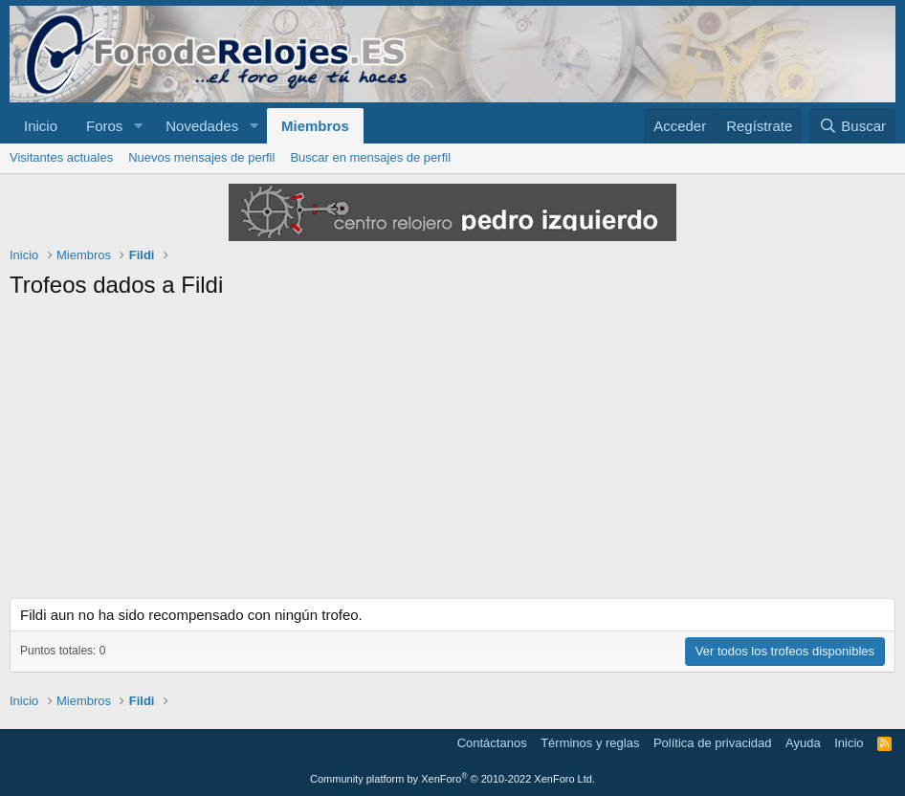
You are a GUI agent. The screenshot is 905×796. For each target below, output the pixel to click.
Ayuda (803, 743)
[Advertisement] (452, 454)
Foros (104, 126)
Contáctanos (492, 743)
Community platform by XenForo (452, 779)
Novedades (202, 126)
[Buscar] (852, 126)
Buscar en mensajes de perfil (370, 157)
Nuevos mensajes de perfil (201, 157)
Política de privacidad (712, 743)
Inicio (40, 126)
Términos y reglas (590, 743)
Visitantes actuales (61, 157)
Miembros (315, 126)
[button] (137, 126)
